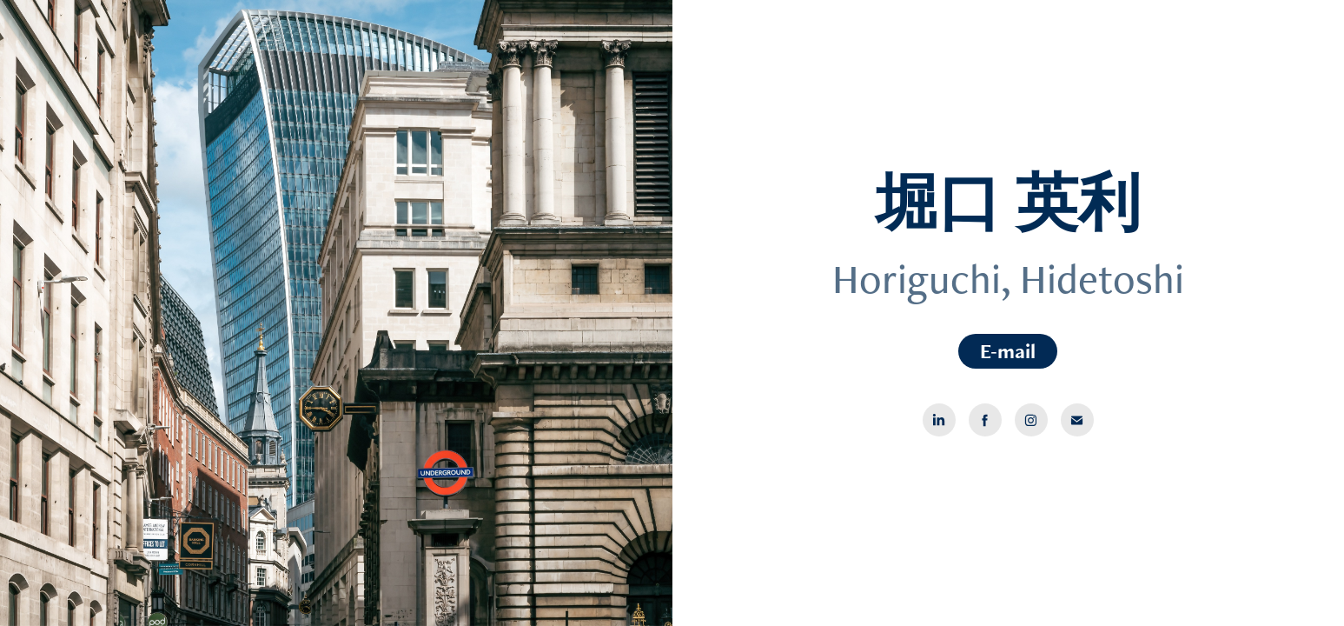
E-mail (1008, 350)
